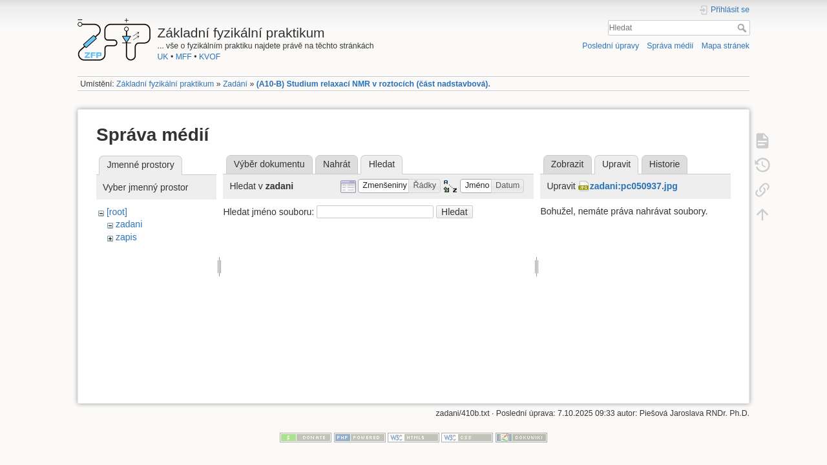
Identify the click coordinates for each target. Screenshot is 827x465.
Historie (664, 164)
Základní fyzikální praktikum (165, 83)
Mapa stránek (725, 45)
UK (163, 56)
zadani (129, 224)
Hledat (743, 27)
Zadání (235, 83)
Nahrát (336, 164)
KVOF (209, 56)
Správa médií (670, 45)
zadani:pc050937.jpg (634, 186)
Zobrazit (567, 164)
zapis (126, 237)
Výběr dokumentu (269, 164)
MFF (184, 56)
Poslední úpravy (610, 45)
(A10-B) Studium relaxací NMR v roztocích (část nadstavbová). (373, 83)
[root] (117, 212)
